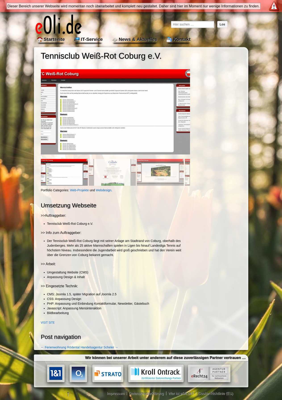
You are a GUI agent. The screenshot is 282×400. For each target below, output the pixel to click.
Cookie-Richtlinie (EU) (215, 393)
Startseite (54, 39)
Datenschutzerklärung (146, 393)
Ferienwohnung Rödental (60, 347)
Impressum (115, 393)
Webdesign (103, 190)
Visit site (48, 322)
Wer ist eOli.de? (181, 393)
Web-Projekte (79, 190)
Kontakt (181, 39)
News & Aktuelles (138, 39)
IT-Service (92, 39)
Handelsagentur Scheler (99, 347)
